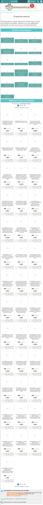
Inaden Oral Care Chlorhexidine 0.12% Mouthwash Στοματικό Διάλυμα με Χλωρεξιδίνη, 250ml (7, 177)
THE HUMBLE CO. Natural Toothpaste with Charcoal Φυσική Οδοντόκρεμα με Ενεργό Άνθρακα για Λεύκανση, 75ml (35, 177)
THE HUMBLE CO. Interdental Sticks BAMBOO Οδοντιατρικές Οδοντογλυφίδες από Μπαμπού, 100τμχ (35, 203)
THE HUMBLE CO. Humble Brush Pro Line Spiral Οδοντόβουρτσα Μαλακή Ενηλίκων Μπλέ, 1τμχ (35, 390)
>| (24, 105)
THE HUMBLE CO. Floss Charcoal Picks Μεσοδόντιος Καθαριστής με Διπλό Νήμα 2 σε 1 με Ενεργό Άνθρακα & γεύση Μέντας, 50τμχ (35, 230)
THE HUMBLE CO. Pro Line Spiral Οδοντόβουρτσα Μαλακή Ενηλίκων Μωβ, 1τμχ (21, 390)
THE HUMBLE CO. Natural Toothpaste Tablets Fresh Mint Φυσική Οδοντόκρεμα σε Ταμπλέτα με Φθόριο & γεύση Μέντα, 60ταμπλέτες (7, 203)
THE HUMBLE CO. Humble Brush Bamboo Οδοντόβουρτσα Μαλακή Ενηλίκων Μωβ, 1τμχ (21, 443)
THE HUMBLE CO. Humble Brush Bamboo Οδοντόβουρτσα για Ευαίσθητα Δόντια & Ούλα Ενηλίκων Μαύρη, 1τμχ (7, 417)
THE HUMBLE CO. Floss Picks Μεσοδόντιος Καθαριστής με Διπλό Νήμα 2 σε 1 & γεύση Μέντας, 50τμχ (7, 257)
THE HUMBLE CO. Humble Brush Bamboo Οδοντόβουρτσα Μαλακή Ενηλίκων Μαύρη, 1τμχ (21, 416)
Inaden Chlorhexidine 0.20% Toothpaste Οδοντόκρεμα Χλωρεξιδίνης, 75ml (7, 149)
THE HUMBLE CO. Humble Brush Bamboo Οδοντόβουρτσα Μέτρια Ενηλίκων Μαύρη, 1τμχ (35, 416)
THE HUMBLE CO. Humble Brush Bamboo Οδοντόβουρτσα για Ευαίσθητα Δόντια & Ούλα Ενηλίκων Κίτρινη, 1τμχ (7, 470)
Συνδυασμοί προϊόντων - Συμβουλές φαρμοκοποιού (15, 498)
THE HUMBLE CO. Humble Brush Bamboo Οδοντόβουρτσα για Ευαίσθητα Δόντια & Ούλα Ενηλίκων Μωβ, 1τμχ (7, 443)
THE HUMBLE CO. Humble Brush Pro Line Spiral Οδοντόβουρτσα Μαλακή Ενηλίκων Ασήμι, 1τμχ (7, 390)
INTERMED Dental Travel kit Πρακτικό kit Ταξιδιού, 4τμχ (21, 122)
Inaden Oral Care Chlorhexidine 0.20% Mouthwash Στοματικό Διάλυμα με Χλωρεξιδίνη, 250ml (35, 150)
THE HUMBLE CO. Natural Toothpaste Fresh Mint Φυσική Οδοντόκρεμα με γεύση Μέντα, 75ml (7, 123)
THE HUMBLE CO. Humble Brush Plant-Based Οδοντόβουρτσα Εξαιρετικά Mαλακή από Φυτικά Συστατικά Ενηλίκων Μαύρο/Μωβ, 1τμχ (35, 284)
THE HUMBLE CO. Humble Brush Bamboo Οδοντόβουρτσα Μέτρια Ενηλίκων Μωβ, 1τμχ (35, 443)
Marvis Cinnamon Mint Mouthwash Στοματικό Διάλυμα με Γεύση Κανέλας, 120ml (35, 123)
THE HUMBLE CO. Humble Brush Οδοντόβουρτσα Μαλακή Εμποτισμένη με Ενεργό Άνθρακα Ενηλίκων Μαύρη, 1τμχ (21, 337)
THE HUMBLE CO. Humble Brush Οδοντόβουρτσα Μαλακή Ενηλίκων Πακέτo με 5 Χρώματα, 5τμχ (7, 363)
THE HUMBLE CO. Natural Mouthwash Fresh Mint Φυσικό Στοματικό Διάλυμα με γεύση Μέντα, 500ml (21, 203)
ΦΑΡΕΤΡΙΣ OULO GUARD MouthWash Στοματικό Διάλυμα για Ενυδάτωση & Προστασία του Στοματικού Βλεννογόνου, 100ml (21, 177)
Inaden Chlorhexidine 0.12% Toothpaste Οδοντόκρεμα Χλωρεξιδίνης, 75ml (21, 149)
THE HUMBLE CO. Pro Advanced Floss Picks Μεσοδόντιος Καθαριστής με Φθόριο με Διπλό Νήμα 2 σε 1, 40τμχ (21, 230)
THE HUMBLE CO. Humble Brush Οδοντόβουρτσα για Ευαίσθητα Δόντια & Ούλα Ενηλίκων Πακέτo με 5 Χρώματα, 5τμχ (35, 337)
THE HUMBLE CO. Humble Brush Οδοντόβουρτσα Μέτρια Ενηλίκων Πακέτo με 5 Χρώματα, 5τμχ (21, 363)
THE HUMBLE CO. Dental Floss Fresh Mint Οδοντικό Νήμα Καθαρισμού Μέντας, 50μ (35, 256)
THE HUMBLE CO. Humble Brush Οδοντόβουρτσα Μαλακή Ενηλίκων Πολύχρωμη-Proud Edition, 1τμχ (35, 310)
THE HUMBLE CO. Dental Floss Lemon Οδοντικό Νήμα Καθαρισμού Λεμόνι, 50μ (21, 255)
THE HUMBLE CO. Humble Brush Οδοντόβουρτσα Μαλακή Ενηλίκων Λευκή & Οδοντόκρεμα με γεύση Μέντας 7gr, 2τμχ (7, 310)
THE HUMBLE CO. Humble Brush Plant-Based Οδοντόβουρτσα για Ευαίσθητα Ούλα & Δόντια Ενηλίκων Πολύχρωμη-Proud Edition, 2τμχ (7, 284)
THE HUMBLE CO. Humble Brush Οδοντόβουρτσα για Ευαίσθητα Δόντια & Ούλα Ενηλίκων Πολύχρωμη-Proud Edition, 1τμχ (21, 310)
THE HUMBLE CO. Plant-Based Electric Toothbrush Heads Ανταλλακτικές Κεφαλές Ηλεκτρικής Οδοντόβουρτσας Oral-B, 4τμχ (7, 230)
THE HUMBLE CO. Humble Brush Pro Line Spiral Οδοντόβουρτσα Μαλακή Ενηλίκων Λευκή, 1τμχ (35, 363)
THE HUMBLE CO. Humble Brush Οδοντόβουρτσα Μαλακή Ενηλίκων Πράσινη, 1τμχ (7, 336)
